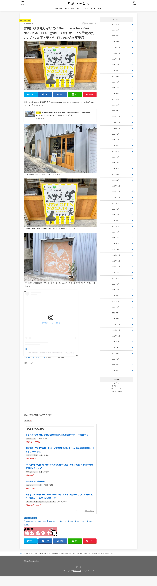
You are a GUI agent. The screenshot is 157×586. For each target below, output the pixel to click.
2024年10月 (116, 128)
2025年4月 (115, 93)
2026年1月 (115, 42)
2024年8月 (115, 140)
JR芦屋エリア (54, 521)
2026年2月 (115, 36)
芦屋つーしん (77, 571)
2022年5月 (115, 295)
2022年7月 (115, 284)
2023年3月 (115, 238)
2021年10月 (116, 336)
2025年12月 (116, 47)
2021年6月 (115, 359)
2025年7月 (115, 76)
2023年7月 (115, 215)
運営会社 (78, 567)
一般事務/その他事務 (34, 482)
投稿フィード (116, 386)
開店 (27, 524)
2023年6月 (115, 220)
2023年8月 (115, 209)
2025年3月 (115, 99)
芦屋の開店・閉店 (25, 20)
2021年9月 (115, 342)
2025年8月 (115, 70)
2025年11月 (116, 53)
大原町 (71, 521)
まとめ (100, 9)
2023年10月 (116, 197)
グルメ (67, 9)
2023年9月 (115, 203)
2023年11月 (116, 192)
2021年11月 (116, 330)
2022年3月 (115, 307)
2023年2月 (115, 243)
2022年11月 (116, 261)
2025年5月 (115, 88)
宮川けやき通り (80, 521)
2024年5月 (115, 157)
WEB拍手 (27, 420)
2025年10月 (116, 59)
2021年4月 (115, 370)
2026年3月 (115, 30)
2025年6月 (115, 82)
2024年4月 (115, 163)
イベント (85, 9)
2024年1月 (115, 180)
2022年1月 (115, 318)
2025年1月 (115, 111)
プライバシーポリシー (31, 561)
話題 (72, 9)
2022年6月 (115, 290)
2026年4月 (115, 24)
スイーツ (63, 521)
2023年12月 (116, 186)
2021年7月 (115, 353)
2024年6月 (115, 151)
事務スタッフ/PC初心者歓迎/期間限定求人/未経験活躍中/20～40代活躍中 (56, 435)
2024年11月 (116, 122)
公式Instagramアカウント (34, 357)
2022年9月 (115, 272)
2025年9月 (115, 65)
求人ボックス (89, 511)
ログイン (116, 383)
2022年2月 (115, 313)
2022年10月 (116, 267)
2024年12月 (116, 117)
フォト (78, 9)
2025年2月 (115, 105)
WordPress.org (116, 391)
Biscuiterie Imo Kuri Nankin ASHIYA (36, 521)
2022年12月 (116, 255)
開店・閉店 (58, 9)
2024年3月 (115, 168)
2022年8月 (115, 278)
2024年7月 (115, 145)
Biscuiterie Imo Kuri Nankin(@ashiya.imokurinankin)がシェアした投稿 (50, 353)
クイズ (93, 9)
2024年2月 (115, 174)
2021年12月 (116, 324)
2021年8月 (115, 347)
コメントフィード (116, 388)
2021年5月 (115, 365)
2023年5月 (115, 226)
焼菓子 (90, 521)
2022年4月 (115, 301)
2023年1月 (115, 249)
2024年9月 (115, 134)
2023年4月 (115, 232)
